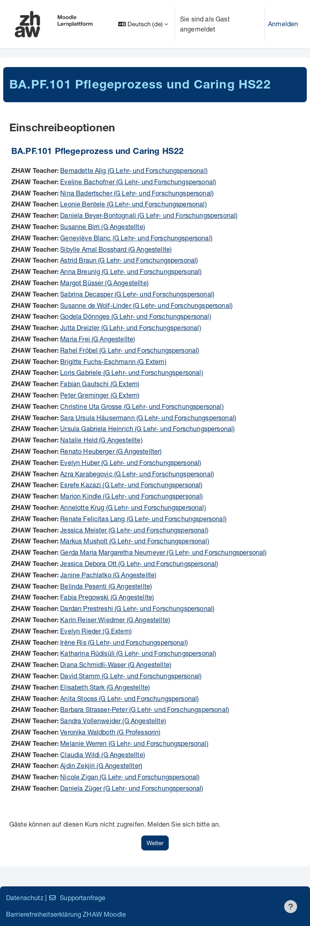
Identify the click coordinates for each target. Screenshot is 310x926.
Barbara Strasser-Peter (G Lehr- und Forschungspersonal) (144, 709)
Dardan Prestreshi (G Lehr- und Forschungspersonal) (137, 608)
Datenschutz (25, 897)
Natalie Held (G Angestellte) (101, 440)
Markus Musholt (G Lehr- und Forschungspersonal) (134, 541)
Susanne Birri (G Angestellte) (102, 226)
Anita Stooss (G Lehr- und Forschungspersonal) (129, 698)
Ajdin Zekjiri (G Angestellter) (101, 765)
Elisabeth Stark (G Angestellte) (105, 687)
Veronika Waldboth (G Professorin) (110, 732)
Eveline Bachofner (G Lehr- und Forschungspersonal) (138, 181)
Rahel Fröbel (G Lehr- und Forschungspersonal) (129, 350)
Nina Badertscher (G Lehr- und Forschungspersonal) (137, 193)
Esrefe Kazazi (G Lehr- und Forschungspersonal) (131, 484)
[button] (143, 24)
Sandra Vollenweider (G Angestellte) (113, 720)
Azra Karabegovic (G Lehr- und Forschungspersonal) (137, 474)
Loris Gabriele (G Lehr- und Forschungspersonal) (131, 372)
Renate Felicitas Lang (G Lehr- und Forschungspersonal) (143, 518)
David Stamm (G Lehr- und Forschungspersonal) (130, 676)
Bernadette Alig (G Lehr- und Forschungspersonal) (133, 170)
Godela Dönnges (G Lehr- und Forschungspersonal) (135, 316)
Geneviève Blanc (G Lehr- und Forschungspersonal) (136, 238)
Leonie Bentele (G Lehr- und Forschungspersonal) (133, 204)
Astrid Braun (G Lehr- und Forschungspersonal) (129, 260)
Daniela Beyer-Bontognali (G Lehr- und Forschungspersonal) (148, 215)
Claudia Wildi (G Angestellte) (102, 754)
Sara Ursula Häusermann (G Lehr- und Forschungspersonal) (148, 417)
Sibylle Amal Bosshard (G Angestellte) (116, 249)
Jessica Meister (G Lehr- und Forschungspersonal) (134, 530)
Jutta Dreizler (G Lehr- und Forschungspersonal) (130, 327)
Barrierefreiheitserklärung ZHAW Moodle (66, 914)
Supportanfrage (76, 897)
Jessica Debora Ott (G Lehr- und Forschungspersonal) (139, 563)
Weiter (155, 842)
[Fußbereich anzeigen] (290, 906)
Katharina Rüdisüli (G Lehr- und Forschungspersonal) (138, 653)
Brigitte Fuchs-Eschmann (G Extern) (113, 361)
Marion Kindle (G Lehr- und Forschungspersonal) (131, 496)
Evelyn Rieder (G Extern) (96, 631)
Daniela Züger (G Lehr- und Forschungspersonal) (131, 788)
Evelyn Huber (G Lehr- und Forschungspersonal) (130, 462)
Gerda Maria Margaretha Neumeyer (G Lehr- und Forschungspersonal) (163, 552)
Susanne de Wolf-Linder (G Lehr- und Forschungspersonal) (146, 305)
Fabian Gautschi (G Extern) (99, 383)
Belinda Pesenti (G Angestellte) (106, 586)
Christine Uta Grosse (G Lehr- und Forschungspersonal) (141, 406)
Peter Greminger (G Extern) (99, 395)
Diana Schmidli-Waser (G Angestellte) (115, 664)
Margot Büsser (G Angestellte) (104, 282)
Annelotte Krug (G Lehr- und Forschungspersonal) (133, 507)
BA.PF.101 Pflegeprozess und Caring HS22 (97, 152)
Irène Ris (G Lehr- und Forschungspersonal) (124, 642)
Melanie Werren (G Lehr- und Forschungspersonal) (134, 743)
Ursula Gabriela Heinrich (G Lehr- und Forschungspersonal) (147, 428)
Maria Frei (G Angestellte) (97, 339)
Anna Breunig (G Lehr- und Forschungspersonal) (130, 271)
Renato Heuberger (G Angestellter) (110, 451)
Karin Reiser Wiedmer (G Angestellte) (115, 619)
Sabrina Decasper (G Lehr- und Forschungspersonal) (137, 294)
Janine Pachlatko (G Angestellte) (108, 575)
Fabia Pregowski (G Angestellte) (107, 597)
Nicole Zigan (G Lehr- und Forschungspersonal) (129, 777)
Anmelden (283, 23)
